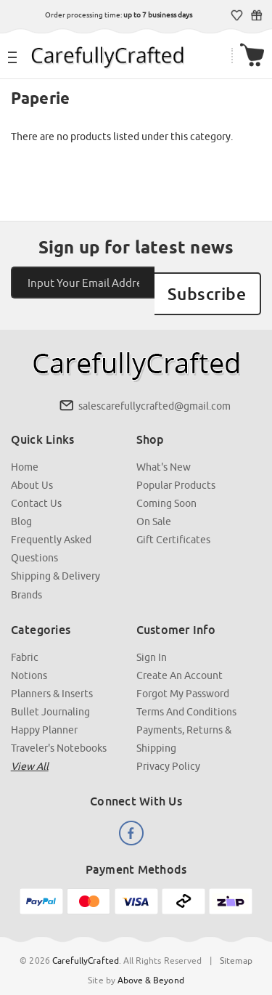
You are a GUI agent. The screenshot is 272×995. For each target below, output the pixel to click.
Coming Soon (166, 486)
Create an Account (179, 658)
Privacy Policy (168, 749)
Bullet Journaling (50, 694)
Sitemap (236, 942)
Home (24, 450)
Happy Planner (44, 712)
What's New (163, 450)
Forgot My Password (182, 676)
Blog (21, 505)
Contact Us (36, 486)
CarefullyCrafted (85, 942)
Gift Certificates (257, 15)
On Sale (153, 505)
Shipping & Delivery (55, 559)
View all (30, 749)
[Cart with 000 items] (253, 55)
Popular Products (175, 468)
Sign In (151, 640)
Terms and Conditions (186, 694)
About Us (32, 468)
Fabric (24, 640)
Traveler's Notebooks (59, 730)
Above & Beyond (151, 962)
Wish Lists (237, 15)
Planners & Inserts (52, 676)
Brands (26, 577)
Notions (29, 658)
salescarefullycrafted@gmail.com (154, 389)
